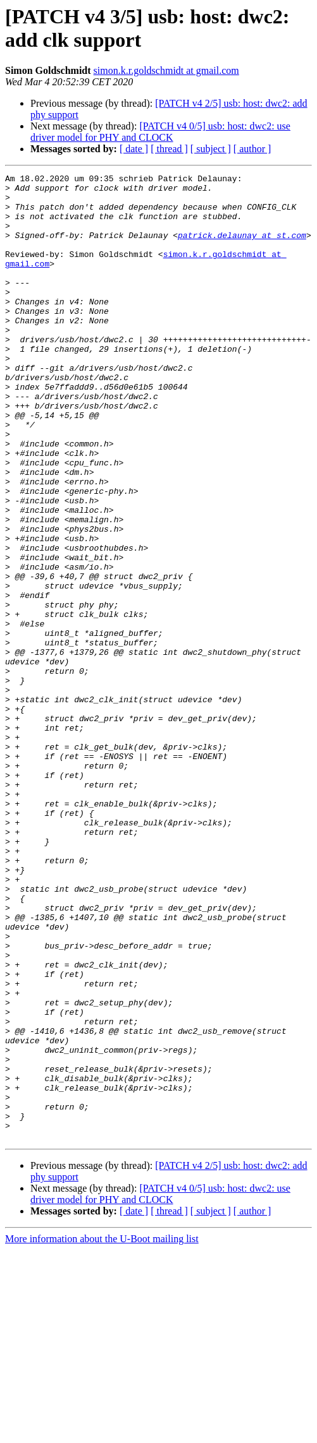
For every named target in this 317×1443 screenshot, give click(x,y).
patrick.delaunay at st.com (242, 248)
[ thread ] (169, 148)
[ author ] (252, 148)
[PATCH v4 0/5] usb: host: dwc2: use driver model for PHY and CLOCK (160, 132)
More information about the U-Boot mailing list (102, 1432)
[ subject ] (210, 148)
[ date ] (134, 148)
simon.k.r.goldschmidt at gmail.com (166, 70)
